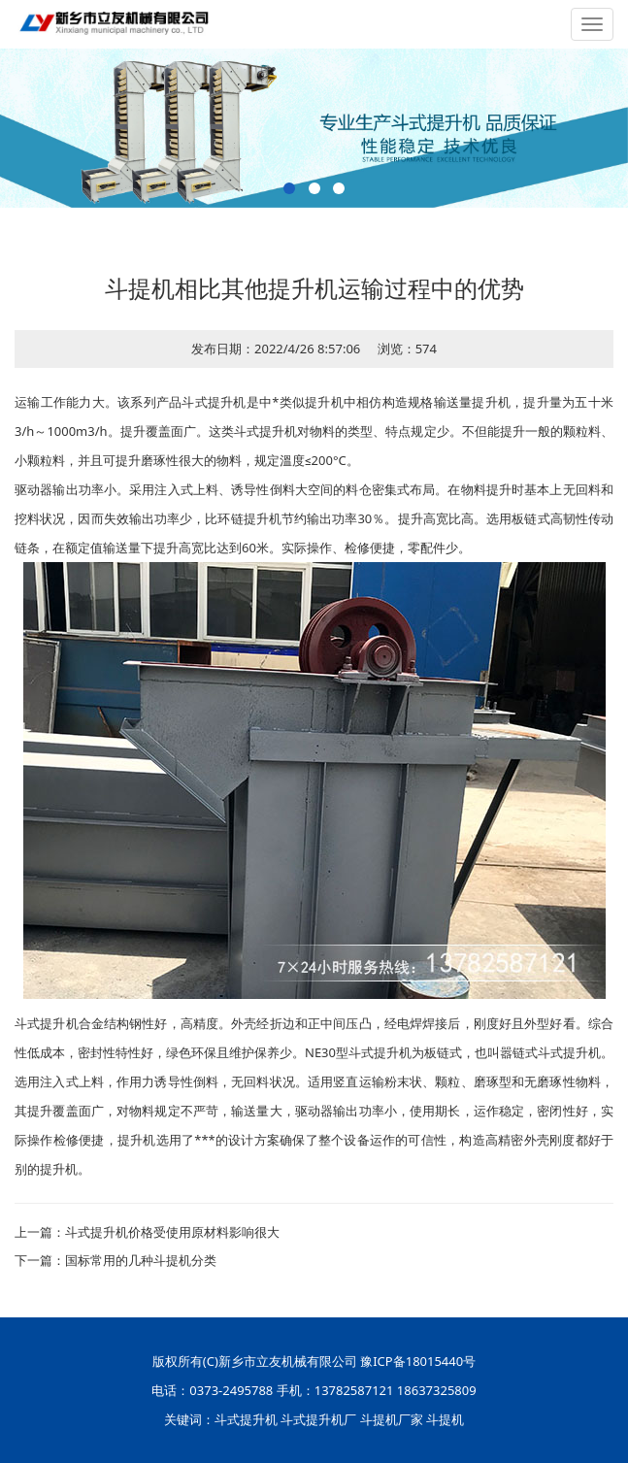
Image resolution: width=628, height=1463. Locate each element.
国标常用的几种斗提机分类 (140, 1260)
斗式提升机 (246, 1419)
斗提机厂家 (391, 1419)
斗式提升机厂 (318, 1419)
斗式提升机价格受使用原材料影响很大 (172, 1232)
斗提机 (445, 1419)
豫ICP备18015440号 (418, 1361)
